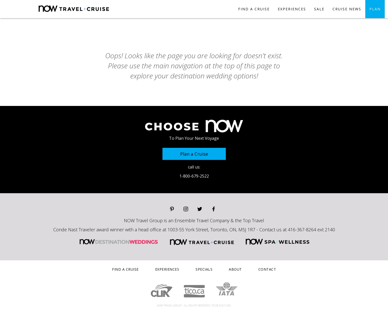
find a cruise (254, 9)
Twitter (200, 209)
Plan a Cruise (194, 154)
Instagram (186, 209)
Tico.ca (194, 291)
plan (375, 9)
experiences (292, 9)
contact (267, 269)
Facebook (213, 209)
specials (204, 269)
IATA (227, 288)
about (235, 269)
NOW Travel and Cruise (202, 242)
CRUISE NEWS (346, 9)
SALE (319, 9)
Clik (162, 291)
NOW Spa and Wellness (277, 242)
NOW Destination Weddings (118, 242)
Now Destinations (92, 13)
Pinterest (172, 209)
